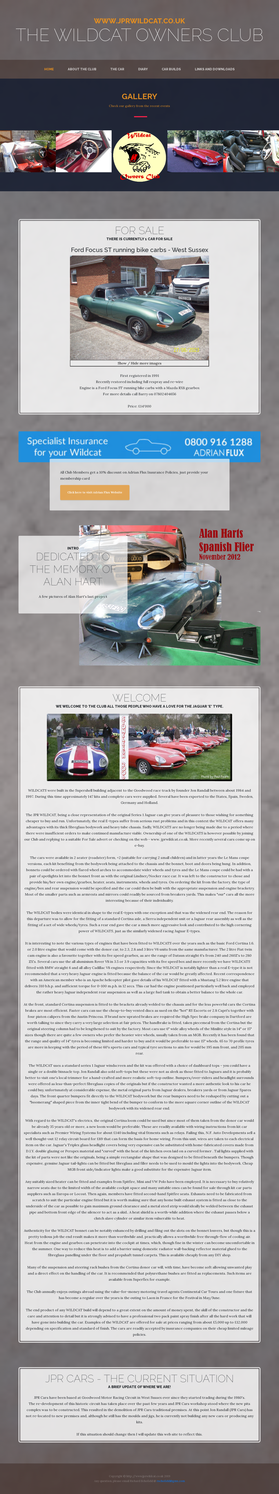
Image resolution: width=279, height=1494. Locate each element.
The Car (117, 69)
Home (49, 69)
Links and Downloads (215, 69)
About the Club (82, 69)
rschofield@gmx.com (171, 1481)
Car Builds (171, 69)
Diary (143, 69)
